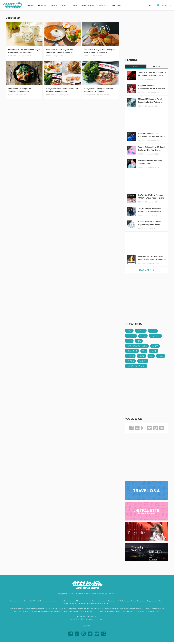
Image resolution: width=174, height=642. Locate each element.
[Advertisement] (146, 34)
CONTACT (87, 626)
